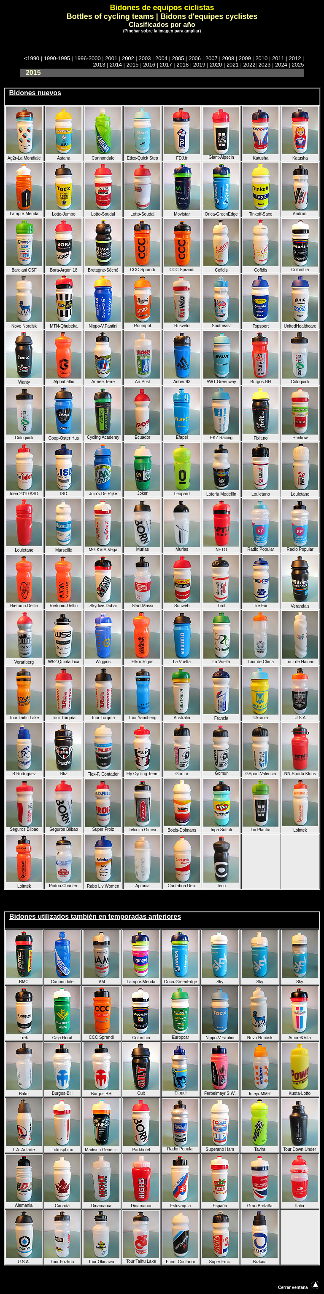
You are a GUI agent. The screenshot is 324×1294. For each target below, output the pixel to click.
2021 (233, 64)
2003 (144, 58)
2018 (182, 64)
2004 (161, 58)
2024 (281, 64)
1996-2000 (88, 58)
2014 (116, 64)
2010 (261, 58)
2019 (199, 64)
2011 (278, 58)
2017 (166, 64)
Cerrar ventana (293, 1287)
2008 (228, 58)
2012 (295, 58)
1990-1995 (57, 58)
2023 (264, 64)
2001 (111, 58)
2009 (245, 58)
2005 (178, 58)
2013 (99, 64)
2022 (249, 64)
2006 (195, 58)
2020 (216, 64)
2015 (133, 64)
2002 (128, 58)
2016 (149, 64)
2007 (211, 58)
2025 (298, 64)
